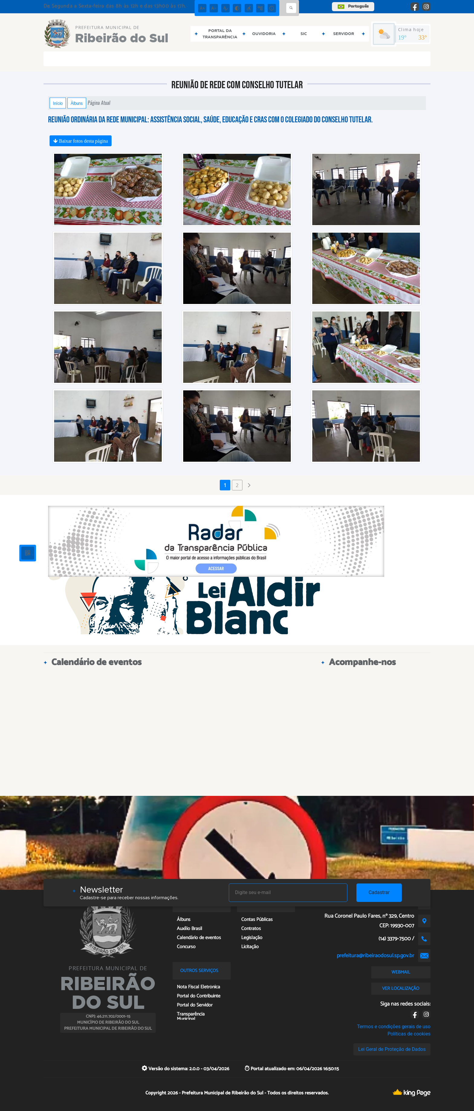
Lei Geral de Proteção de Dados (392, 1049)
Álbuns (77, 103)
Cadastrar (379, 892)
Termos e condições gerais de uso (393, 1026)
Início (58, 103)
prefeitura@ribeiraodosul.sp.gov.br (375, 955)
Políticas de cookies (409, 1034)
